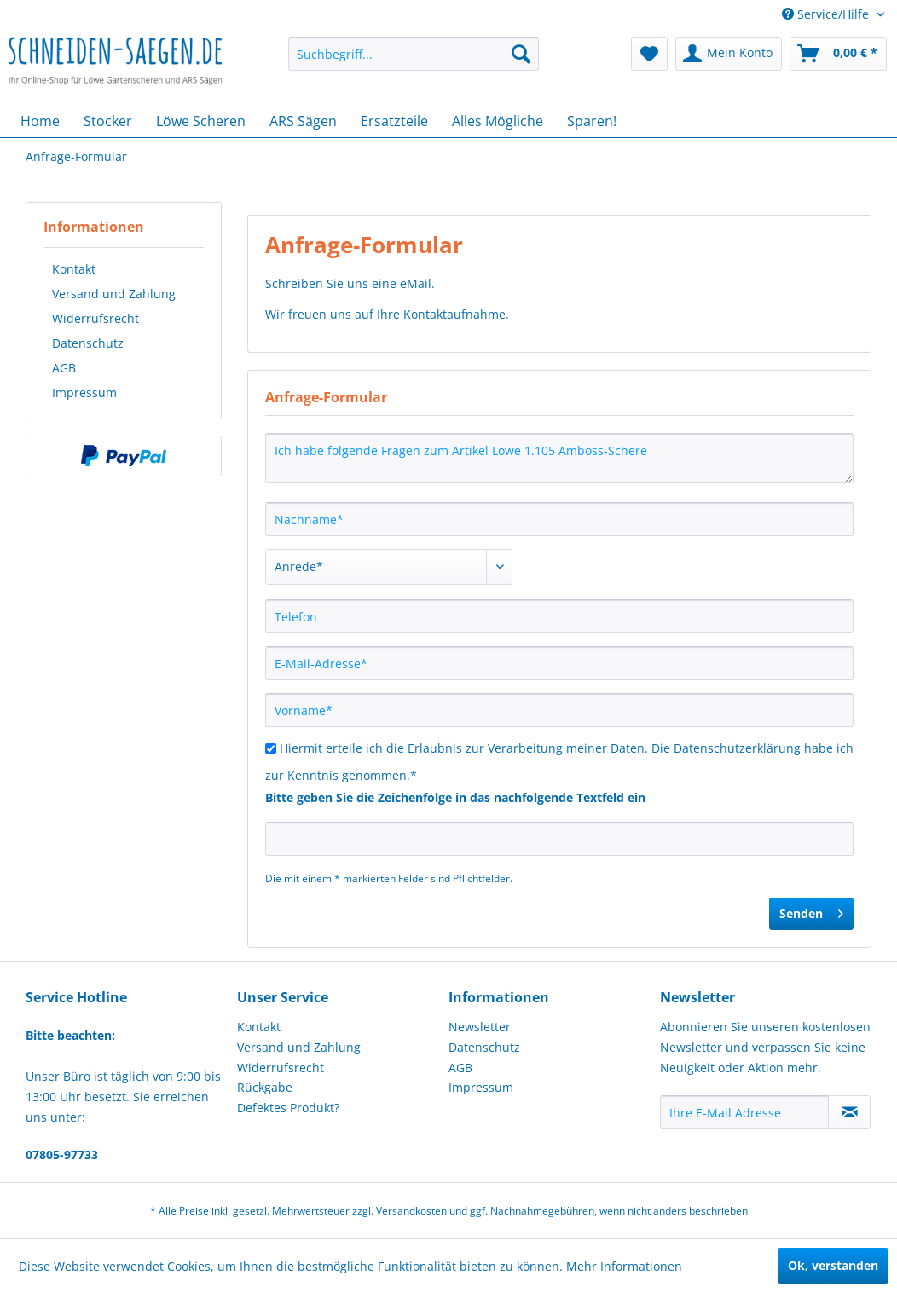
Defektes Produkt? (288, 1108)
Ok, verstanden (833, 1265)
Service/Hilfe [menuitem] (827, 14)
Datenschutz (88, 343)
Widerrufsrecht (95, 318)
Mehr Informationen (624, 1266)
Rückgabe (264, 1087)
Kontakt (73, 269)
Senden (811, 910)
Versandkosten (411, 1211)
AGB (64, 368)
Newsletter (479, 1027)
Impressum (84, 392)
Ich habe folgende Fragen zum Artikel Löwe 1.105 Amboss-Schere (559, 458)
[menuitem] (414, 54)
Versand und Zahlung (114, 294)
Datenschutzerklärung (737, 748)
